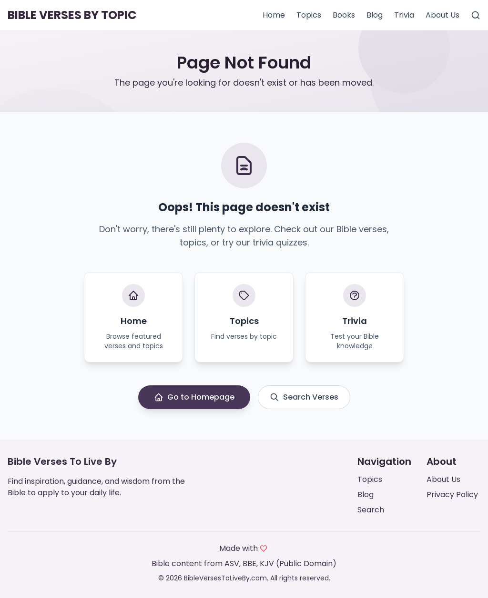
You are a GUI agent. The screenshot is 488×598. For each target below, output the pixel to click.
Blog (374, 15)
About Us (442, 15)
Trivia (404, 15)
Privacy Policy (452, 494)
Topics (308, 15)
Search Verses (304, 397)
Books (344, 15)
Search (370, 509)
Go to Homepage (194, 397)
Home (274, 15)
